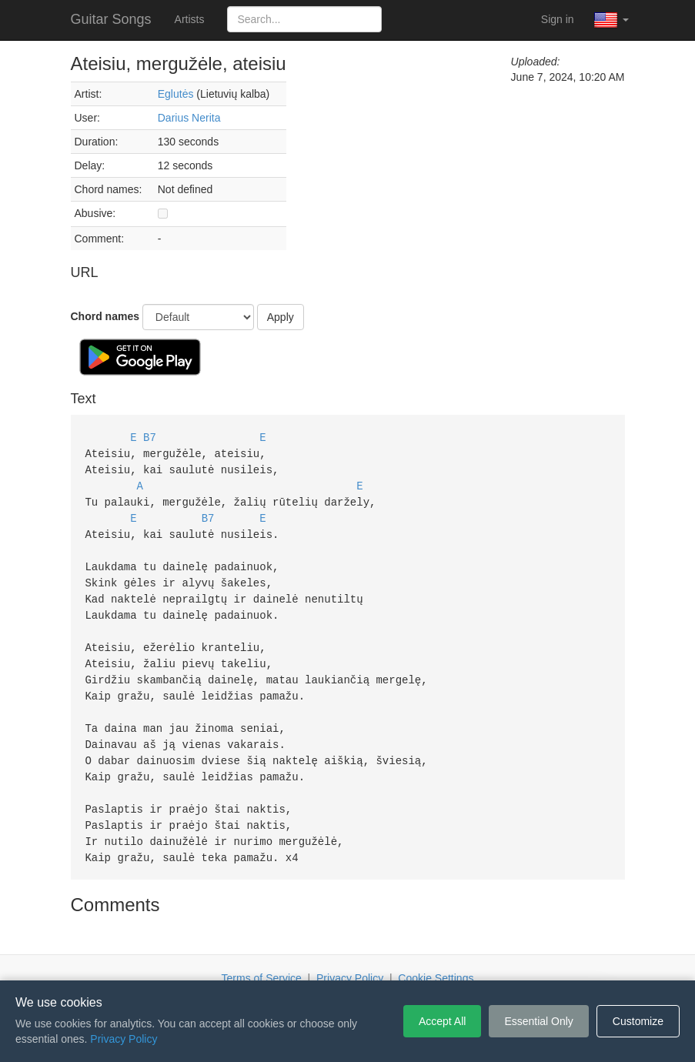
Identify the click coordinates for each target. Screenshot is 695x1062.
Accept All (442, 1021)
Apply (280, 317)
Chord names (105, 316)
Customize (638, 1021)
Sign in (557, 19)
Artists (190, 19)
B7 (149, 436)
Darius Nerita (189, 118)
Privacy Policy (349, 957)
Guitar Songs (111, 19)
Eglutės (176, 94)
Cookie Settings (435, 957)
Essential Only (538, 1021)
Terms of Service (262, 957)
